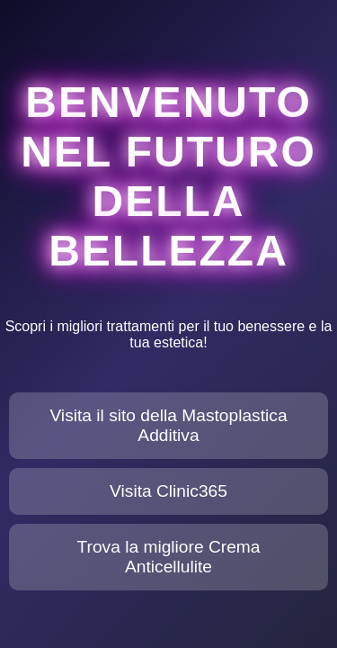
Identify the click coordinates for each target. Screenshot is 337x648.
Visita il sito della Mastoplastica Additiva (168, 425)
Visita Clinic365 (168, 491)
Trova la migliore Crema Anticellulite (168, 556)
